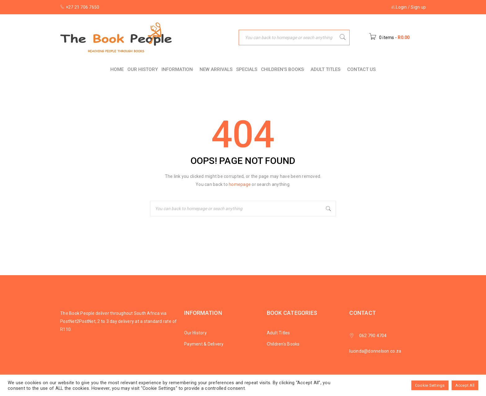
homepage (240, 184)
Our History (195, 332)
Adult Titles (278, 332)
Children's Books (283, 343)
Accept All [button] (465, 385)
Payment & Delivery (204, 343)
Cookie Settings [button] (430, 385)
